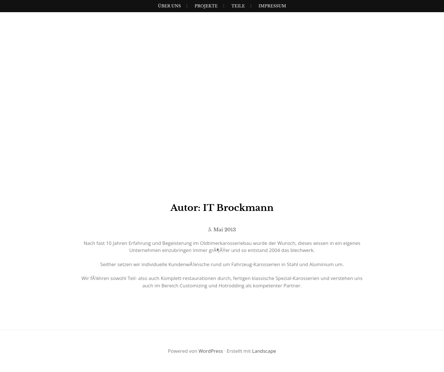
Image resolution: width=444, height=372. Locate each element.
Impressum (272, 5)
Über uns (169, 5)
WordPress (210, 351)
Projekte (206, 5)
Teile (238, 5)
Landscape (264, 351)
